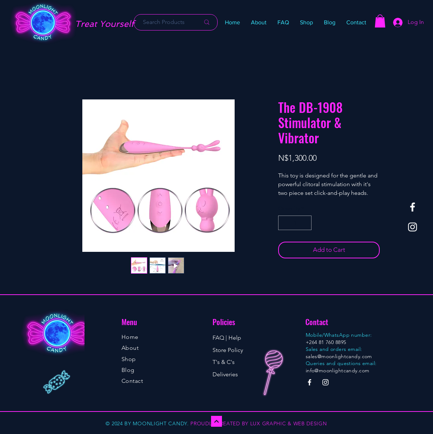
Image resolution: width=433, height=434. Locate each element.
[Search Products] (164, 22)
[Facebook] (412, 207)
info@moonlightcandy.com (338, 370)
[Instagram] (412, 227)
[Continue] (216, 421)
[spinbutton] (294, 223)
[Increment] (305, 223)
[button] (306, 22)
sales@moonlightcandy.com (339, 356)
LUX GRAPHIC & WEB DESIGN (288, 423)
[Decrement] (284, 223)
